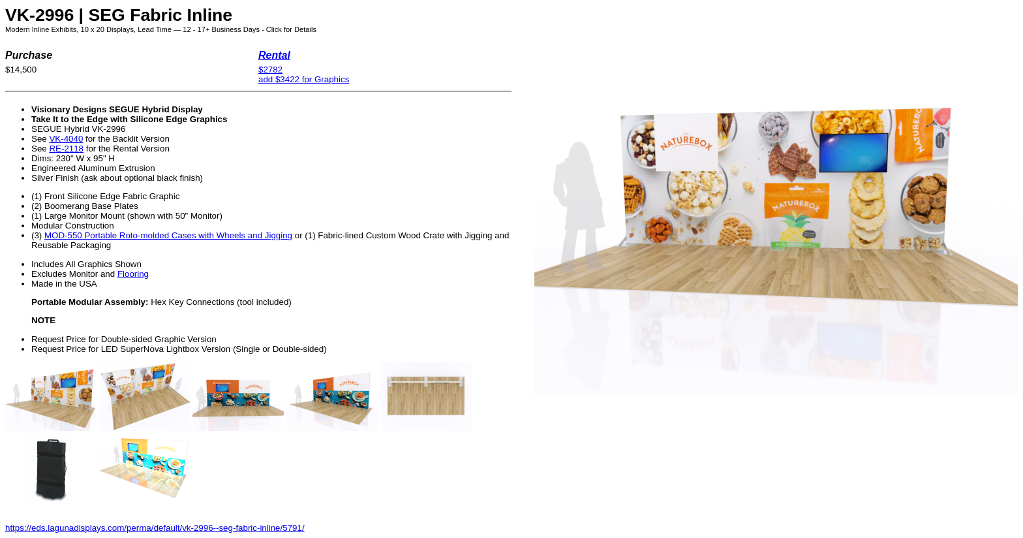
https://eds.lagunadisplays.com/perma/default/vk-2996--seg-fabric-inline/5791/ (155, 528)
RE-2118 (66, 148)
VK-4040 (66, 139)
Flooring (133, 274)
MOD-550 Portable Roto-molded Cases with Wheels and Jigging (168, 235)
